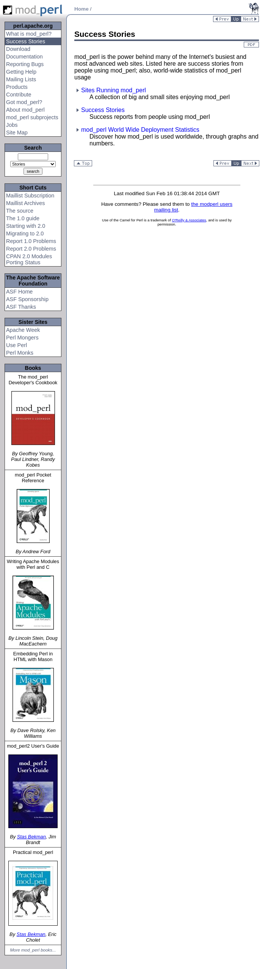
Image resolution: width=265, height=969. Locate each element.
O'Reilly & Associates (189, 220)
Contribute (18, 95)
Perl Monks (19, 353)
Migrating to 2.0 (25, 233)
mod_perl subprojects (32, 117)
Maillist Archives (25, 203)
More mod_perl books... (33, 950)
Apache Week (23, 330)
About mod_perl (25, 110)
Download (18, 49)
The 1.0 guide (22, 218)
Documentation (24, 57)
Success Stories (25, 41)
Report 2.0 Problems (31, 249)
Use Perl (16, 345)
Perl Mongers (22, 338)
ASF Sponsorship (27, 299)
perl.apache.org (33, 26)
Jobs (11, 125)
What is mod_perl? (29, 34)
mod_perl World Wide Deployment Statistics (136, 129)
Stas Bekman (31, 837)
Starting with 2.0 (25, 226)
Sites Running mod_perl (110, 90)
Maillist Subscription (30, 196)
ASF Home (19, 292)
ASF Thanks (21, 307)
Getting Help (21, 72)
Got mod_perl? (24, 102)
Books (33, 368)
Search (33, 148)
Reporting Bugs (25, 64)
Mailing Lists (21, 79)
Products (17, 87)
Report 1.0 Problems (31, 241)
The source (19, 211)
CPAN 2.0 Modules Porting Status (29, 259)
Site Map (17, 132)
